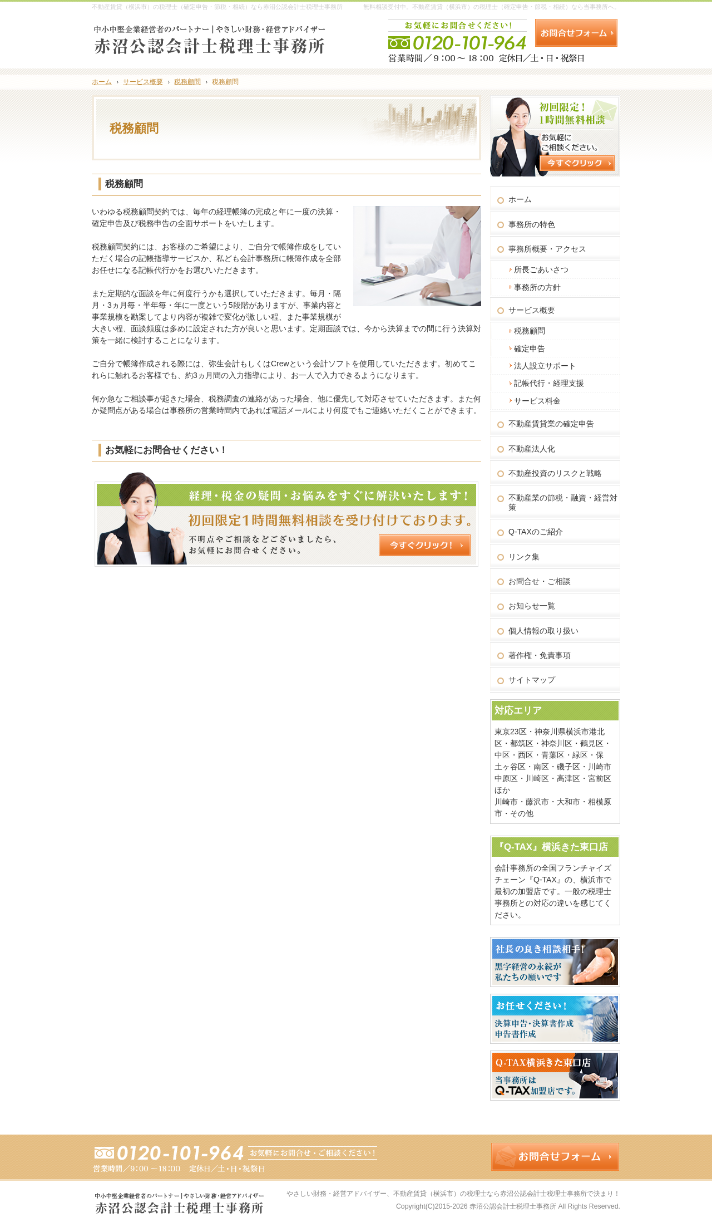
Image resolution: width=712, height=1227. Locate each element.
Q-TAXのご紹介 (535, 531)
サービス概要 (531, 310)
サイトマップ (531, 679)
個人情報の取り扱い (543, 630)
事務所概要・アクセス (547, 248)
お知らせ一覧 (531, 605)
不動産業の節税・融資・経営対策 (562, 502)
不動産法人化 (531, 448)
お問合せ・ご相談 (539, 581)
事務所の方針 (537, 287)
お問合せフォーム (576, 33)
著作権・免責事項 (539, 655)
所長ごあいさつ (541, 269)
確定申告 (529, 348)
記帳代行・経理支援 (549, 383)
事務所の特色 (531, 224)
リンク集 (524, 556)
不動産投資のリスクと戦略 (555, 473)
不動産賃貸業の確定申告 (551, 423)
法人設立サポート (545, 365)
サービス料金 (537, 400)
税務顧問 (529, 330)
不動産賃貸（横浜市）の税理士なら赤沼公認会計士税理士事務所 (490, 1193)
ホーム (520, 199)
